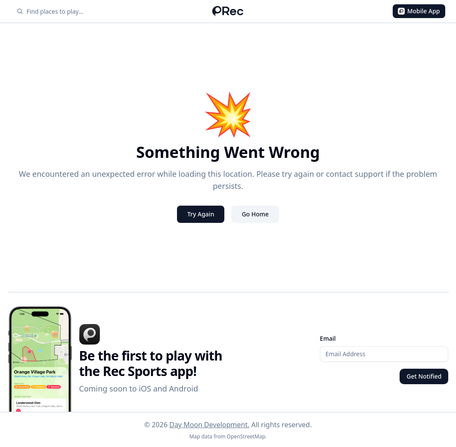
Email (328, 338)
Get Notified (423, 376)
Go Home (255, 214)
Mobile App (419, 11)
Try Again (200, 214)
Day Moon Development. (209, 424)
